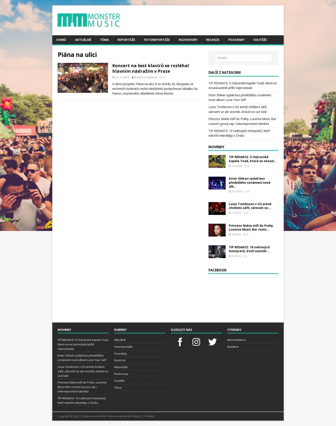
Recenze (212, 40)
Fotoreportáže (157, 40)
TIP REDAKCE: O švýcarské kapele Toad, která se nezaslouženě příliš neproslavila (83, 344)
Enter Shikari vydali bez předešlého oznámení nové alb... (249, 182)
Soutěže (260, 40)
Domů (61, 40)
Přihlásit (149, 416)
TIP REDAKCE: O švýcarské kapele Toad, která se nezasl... (252, 159)
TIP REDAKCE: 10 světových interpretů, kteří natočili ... (249, 249)
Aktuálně (83, 40)
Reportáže (126, 40)
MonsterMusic (236, 340)
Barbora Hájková (146, 77)
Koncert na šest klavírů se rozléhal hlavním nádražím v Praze (150, 68)
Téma (104, 40)
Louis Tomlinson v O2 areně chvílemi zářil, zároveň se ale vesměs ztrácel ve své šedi (83, 371)
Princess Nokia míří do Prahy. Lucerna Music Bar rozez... (251, 227)
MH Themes (109, 416)
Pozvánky (236, 40)
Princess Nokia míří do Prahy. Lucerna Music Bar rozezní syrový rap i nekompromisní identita (82, 386)
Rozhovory (188, 40)
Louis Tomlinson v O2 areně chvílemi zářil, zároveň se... (250, 206)
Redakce (233, 347)
